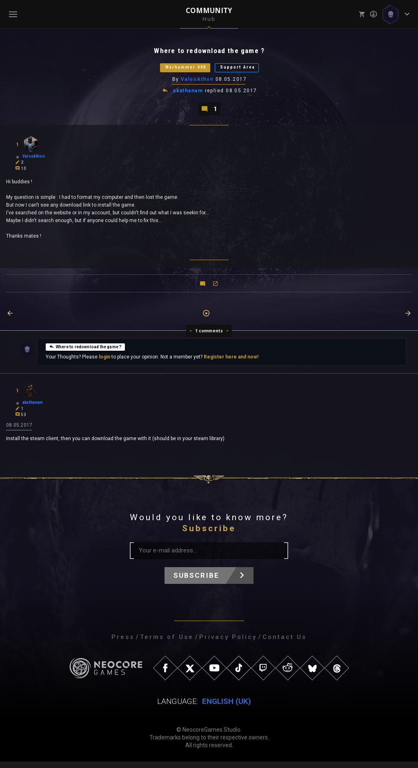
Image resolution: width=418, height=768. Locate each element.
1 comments (209, 336)
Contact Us (284, 643)
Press (122, 643)
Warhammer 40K (178, 70)
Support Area (248, 70)
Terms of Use (166, 643)
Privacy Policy (228, 643)
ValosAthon (197, 83)
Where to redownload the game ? (85, 352)
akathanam (188, 95)
